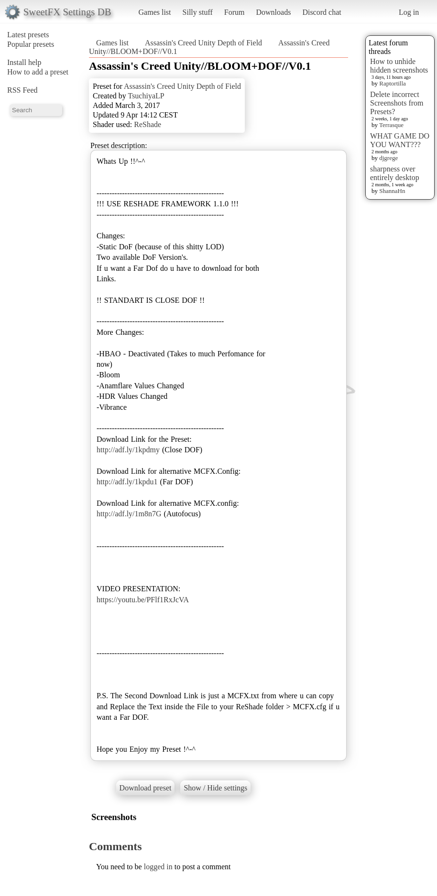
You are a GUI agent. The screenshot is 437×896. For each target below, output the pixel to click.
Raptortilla (392, 83)
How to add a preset (37, 72)
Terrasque (391, 124)
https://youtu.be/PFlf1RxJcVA (143, 600)
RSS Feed (22, 90)
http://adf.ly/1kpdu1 (127, 482)
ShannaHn (392, 190)
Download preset (146, 788)
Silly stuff (198, 12)
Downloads (273, 12)
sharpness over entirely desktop (394, 173)
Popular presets (30, 44)
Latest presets (28, 35)
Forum (234, 12)
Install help (24, 62)
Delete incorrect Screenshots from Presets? (397, 103)
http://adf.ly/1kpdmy (128, 450)
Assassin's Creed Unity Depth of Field (203, 43)
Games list (155, 12)
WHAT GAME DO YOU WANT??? (399, 140)
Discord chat (321, 12)
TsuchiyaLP (146, 96)
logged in (158, 867)
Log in (409, 12)
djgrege (388, 157)
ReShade (147, 124)
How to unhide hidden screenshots (399, 65)
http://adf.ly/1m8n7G (129, 514)
